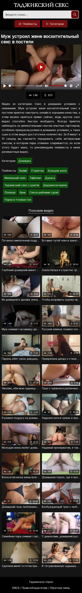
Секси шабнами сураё (44, 192)
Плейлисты (27, 23)
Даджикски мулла (55, 185)
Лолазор (9, 192)
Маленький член (15, 178)
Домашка (24, 161)
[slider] (21, 85)
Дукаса (50, 178)
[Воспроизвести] (5, 86)
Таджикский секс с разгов (21, 185)
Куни (22, 192)
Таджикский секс (41, 6)
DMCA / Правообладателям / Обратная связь (41, 587)
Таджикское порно (41, 581)
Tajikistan (35, 178)
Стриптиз (37, 170)
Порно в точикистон (17, 199)
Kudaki (23, 170)
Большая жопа (57, 170)
